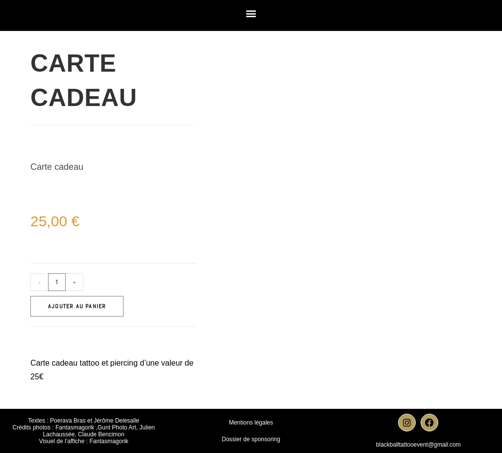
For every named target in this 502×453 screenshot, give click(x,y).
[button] (251, 13)
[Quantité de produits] (57, 282)
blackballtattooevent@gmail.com (418, 444)
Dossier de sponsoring (251, 439)
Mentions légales (251, 422)
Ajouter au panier (77, 306)
